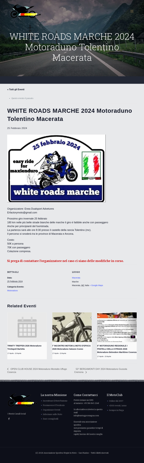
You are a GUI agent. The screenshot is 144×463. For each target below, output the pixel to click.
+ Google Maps (96, 285)
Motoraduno (12, 290)
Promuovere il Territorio (54, 405)
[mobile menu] (132, 11)
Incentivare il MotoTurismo (55, 401)
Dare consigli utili (50, 419)
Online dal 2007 (116, 401)
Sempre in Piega (116, 410)
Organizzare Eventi (51, 410)
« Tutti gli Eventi (15, 89)
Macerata (76, 278)
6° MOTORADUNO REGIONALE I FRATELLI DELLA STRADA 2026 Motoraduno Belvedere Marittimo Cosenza (117, 349)
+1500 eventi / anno (118, 405)
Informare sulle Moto (52, 414)
